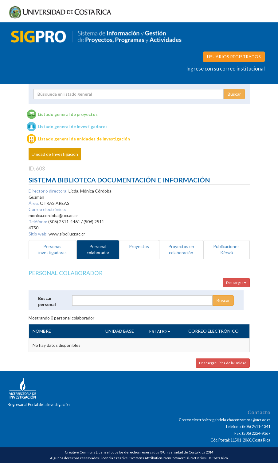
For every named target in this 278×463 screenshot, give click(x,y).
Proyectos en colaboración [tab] (181, 249)
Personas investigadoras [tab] (52, 249)
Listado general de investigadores (73, 126)
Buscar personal (47, 301)
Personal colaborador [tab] (98, 249)
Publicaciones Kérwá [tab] (226, 249)
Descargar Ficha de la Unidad (222, 363)
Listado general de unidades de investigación (84, 138)
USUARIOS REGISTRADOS (234, 56)
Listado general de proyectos (68, 114)
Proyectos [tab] (139, 246)
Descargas (236, 282)
